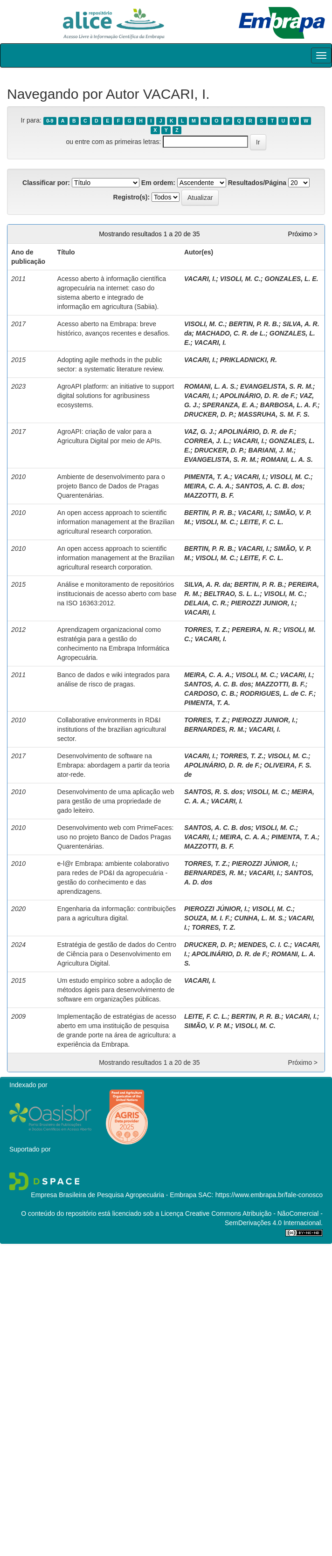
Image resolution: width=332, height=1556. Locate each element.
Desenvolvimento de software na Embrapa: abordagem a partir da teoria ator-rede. (113, 765)
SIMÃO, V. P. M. (207, 1025)
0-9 (49, 120)
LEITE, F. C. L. (262, 522)
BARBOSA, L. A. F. (289, 405)
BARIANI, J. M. (270, 450)
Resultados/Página (257, 182)
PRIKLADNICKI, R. (248, 359)
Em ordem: (158, 182)
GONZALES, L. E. (291, 278)
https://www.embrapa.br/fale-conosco (269, 1195)
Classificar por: (46, 182)
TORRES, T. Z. (206, 629)
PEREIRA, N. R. (255, 629)
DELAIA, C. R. (205, 603)
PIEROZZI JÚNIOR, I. (264, 863)
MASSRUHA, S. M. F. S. (274, 414)
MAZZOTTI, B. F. (209, 495)
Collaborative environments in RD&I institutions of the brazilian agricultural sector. (111, 729)
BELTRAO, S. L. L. (232, 593)
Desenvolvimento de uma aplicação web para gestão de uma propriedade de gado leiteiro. (115, 801)
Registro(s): (131, 197)
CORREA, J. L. (206, 441)
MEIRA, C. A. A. (208, 486)
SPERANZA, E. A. (229, 405)
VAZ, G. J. (199, 431)
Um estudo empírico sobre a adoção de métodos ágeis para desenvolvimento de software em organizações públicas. (115, 990)
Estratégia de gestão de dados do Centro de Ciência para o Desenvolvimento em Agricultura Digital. (116, 954)
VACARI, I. (200, 278)
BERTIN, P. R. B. (254, 324)
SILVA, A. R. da (207, 584)
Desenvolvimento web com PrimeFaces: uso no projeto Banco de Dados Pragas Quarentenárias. (115, 837)
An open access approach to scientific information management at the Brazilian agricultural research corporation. (115, 522)
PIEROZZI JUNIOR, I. (263, 603)
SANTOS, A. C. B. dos (269, 486)
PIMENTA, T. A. (207, 476)
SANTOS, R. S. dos (213, 791)
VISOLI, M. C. (240, 278)
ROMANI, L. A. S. (210, 386)
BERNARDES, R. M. (214, 729)
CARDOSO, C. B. (210, 693)
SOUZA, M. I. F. (207, 918)
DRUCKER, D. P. (209, 414)
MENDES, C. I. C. (264, 944)
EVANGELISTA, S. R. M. (276, 386)
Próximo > (303, 234)
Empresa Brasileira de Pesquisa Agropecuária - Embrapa (113, 1195)
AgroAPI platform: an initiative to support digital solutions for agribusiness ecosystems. (115, 396)
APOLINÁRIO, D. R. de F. (258, 395)
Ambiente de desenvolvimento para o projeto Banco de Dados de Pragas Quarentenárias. (111, 486)
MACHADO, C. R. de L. (230, 333)
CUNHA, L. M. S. (259, 918)
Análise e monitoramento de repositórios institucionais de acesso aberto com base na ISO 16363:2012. (117, 594)
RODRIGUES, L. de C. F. (277, 693)
